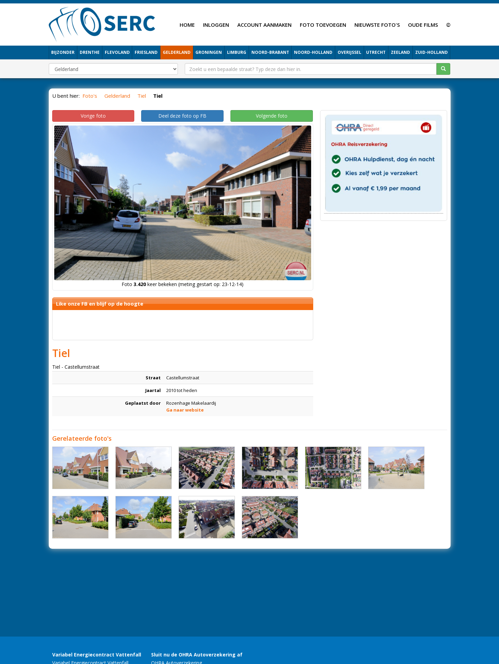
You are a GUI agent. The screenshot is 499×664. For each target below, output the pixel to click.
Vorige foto (93, 115)
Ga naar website (185, 410)
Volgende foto (271, 115)
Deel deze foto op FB (182, 115)
